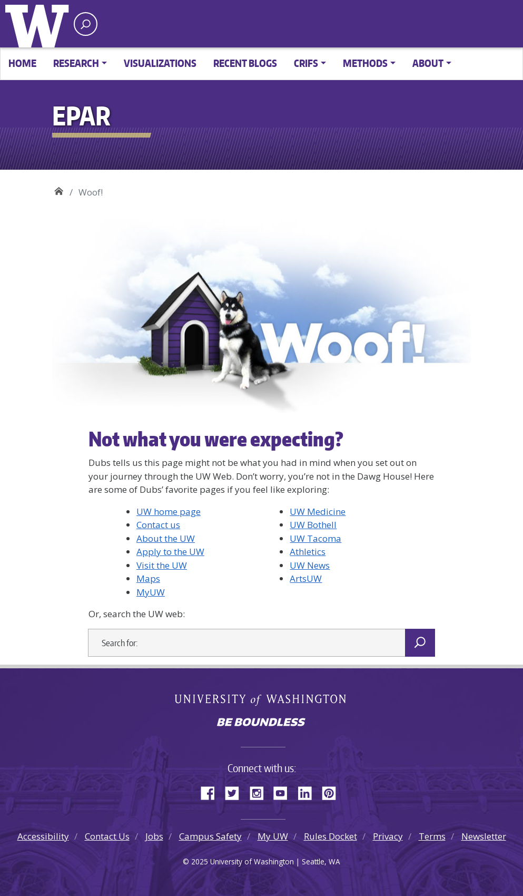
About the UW (165, 538)
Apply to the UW (170, 552)
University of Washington (39, 23)
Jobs (154, 836)
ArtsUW (306, 578)
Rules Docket (330, 836)
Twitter (236, 792)
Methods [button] (365, 63)
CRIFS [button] (306, 63)
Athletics (307, 552)
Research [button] (76, 63)
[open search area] (85, 24)
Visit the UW (161, 565)
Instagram (260, 792)
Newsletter (483, 836)
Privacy (388, 836)
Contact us (158, 525)
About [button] (427, 63)
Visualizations (160, 63)
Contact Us (107, 836)
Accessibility (43, 836)
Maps (148, 578)
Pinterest (333, 792)
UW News (310, 565)
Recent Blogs (245, 63)
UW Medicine (318, 511)
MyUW (150, 592)
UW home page (168, 511)
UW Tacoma (315, 538)
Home (22, 63)
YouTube (284, 792)
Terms (432, 836)
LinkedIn (309, 792)
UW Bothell (313, 525)
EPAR (58, 188)
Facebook (212, 792)
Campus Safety (210, 836)
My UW (273, 836)
